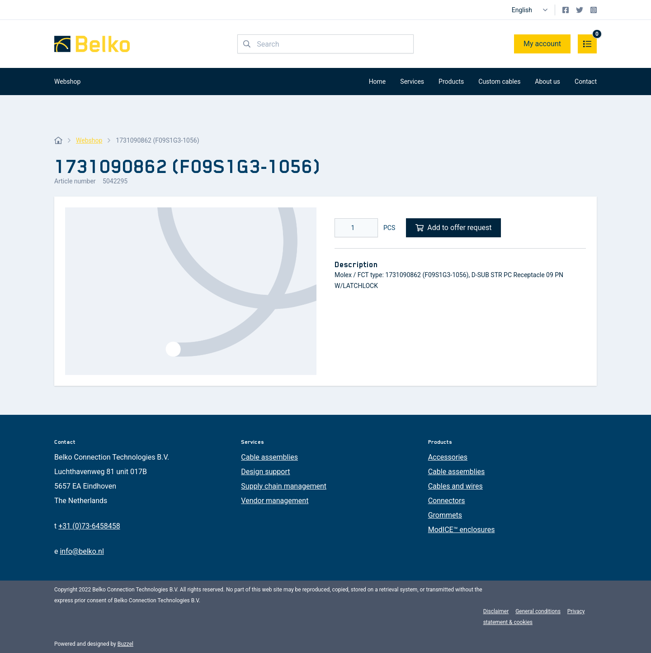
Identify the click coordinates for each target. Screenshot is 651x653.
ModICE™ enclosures (461, 529)
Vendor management (274, 500)
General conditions (538, 611)
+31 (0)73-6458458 (89, 526)
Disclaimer (496, 611)
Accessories (447, 457)
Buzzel (125, 644)
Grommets (445, 515)
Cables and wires (455, 486)
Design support (265, 471)
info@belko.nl (82, 551)
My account (542, 43)
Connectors (446, 500)
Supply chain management (283, 486)
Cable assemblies (269, 457)
